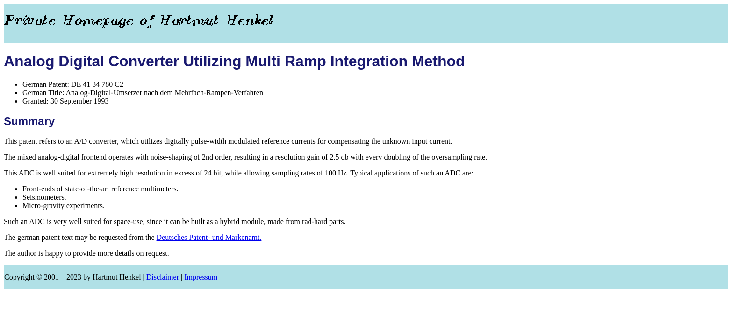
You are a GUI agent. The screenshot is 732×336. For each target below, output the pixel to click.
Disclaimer (162, 277)
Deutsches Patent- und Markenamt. (209, 237)
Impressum (200, 277)
